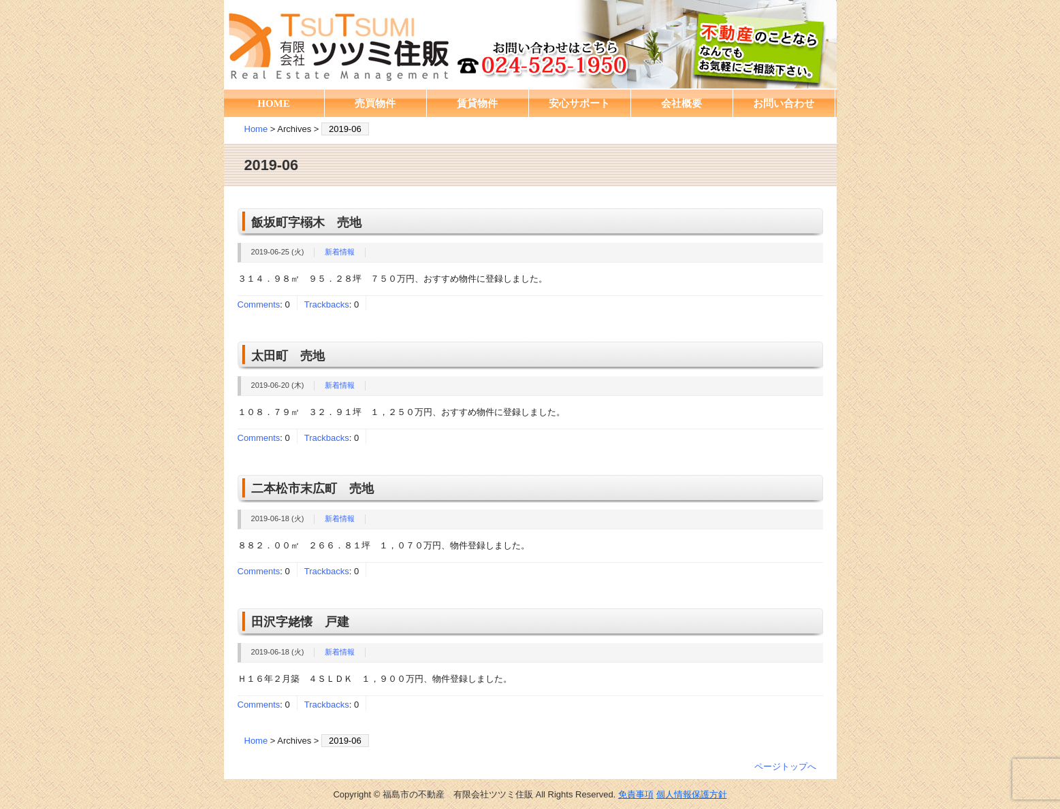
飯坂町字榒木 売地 (306, 222)
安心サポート (579, 103)
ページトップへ (785, 766)
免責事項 (636, 794)
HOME (273, 103)
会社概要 (681, 103)
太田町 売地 (288, 356)
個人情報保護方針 (691, 794)
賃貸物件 (477, 103)
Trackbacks (326, 304)
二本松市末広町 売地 (312, 488)
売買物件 (375, 103)
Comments (259, 304)
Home (256, 129)
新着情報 (340, 252)
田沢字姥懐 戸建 (300, 622)
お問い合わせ (783, 103)
